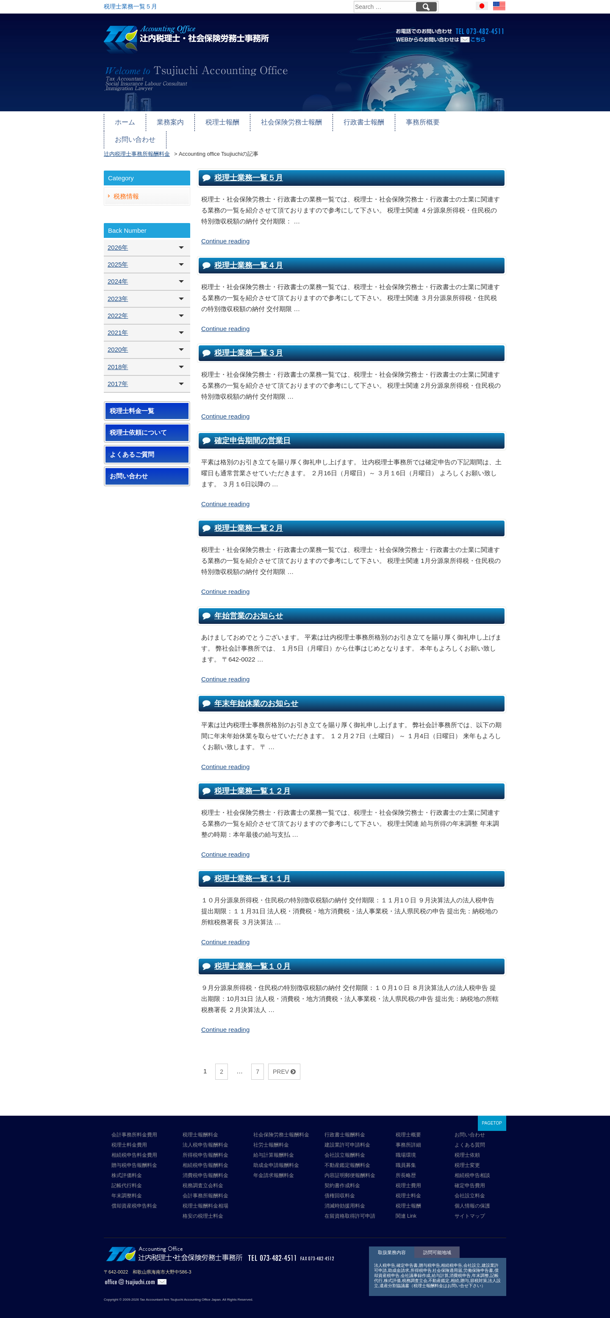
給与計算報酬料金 (273, 1147)
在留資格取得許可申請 (349, 1208)
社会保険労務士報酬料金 (281, 1127)
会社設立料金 (470, 1188)
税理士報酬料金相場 (205, 1198)
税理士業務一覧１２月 (252, 783)
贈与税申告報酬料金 (134, 1158)
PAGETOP (492, 1115)
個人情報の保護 (472, 1198)
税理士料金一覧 (132, 403)
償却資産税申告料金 (134, 1198)
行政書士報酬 (354, 121)
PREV (284, 1063)
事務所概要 (410, 121)
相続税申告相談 (472, 1168)
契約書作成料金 (342, 1178)
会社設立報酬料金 (344, 1147)
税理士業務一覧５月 (248, 169)
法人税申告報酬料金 (205, 1137)
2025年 (118, 256)
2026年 (118, 239)
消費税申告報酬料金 (205, 1168)
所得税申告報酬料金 (205, 1147)
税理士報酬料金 (200, 1127)
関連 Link (406, 1208)
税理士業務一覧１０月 (252, 958)
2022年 (118, 307)
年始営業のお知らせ (248, 608)
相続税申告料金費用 (134, 1147)
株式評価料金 (126, 1168)
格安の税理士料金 (203, 1208)
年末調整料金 (126, 1188)
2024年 (118, 273)
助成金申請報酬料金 (276, 1158)
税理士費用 (408, 1178)
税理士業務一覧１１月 (252, 870)
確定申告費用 (470, 1178)
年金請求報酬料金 (273, 1168)
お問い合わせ (467, 121)
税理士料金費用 (129, 1137)
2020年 (118, 341)
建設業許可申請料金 (347, 1137)
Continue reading (225, 233)
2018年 (118, 358)
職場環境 (406, 1147)
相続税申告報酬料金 (205, 1158)
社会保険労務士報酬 (284, 121)
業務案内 (168, 121)
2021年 (118, 324)
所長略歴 (406, 1168)
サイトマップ (470, 1208)
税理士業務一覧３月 (248, 345)
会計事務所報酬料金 (205, 1188)
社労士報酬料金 (271, 1137)
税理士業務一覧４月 (248, 257)
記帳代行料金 (126, 1178)
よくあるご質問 (132, 446)
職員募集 (406, 1158)
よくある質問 (470, 1137)
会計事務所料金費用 (134, 1127)
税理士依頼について (138, 425)
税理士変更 (467, 1158)
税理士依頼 (467, 1147)
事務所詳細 (408, 1137)
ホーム (124, 121)
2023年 (118, 290)
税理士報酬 (218, 121)
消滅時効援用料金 (344, 1198)
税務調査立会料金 (203, 1178)
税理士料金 (408, 1188)
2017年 (118, 375)
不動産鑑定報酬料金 (347, 1158)
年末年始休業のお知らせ (256, 695)
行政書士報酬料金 (344, 1127)
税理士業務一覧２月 (248, 520)
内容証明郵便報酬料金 (349, 1168)
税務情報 (126, 188)
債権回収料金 (339, 1188)
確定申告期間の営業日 (252, 432)
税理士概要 (408, 1127)
